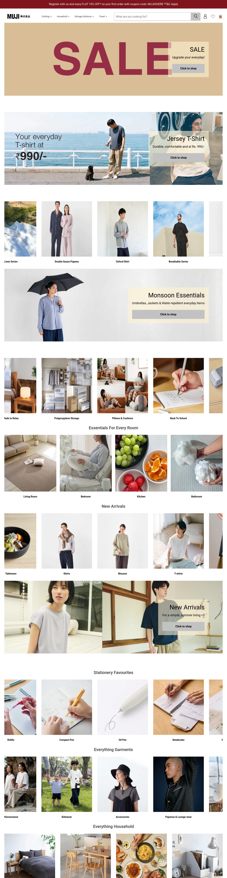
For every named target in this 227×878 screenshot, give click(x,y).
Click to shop (188, 68)
